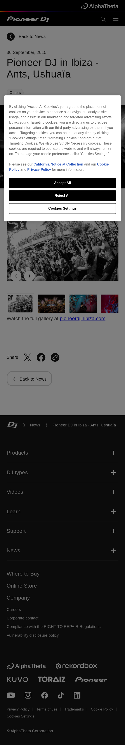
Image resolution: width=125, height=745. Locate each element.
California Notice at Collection (58, 164)
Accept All (62, 183)
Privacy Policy (39, 169)
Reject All (62, 195)
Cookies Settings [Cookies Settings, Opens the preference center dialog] (62, 208)
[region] (62, 158)
